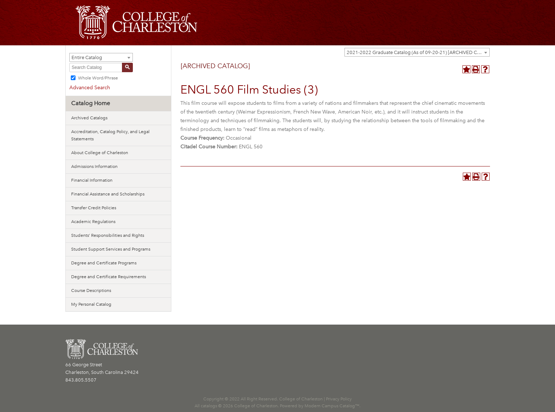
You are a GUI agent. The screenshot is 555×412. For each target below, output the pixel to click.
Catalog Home (90, 103)
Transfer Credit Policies (93, 207)
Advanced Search (89, 88)
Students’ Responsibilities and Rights (107, 235)
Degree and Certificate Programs (103, 262)
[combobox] (417, 52)
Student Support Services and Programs (110, 249)
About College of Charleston (99, 152)
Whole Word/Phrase (98, 78)
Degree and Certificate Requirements (108, 276)
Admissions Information (94, 166)
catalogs (209, 405)
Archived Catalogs (89, 117)
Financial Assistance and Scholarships (107, 194)
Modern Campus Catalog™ (332, 405)
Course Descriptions (91, 290)
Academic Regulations (93, 221)
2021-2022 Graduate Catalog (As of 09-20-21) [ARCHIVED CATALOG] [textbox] (418, 52)
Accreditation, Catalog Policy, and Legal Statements (110, 135)
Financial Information (92, 180)
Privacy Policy (339, 398)
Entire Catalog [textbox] (87, 57)
